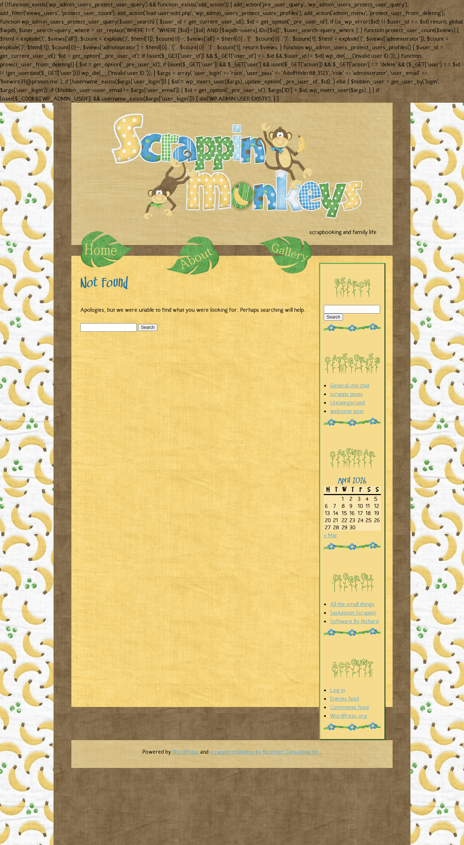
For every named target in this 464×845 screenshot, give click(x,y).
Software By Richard (354, 621)
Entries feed (344, 698)
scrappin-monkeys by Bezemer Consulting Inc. (265, 751)
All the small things (352, 603)
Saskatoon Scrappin (353, 612)
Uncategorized (347, 402)
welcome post (347, 410)
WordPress (185, 751)
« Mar (331, 535)
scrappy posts (346, 393)
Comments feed (349, 707)
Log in (337, 689)
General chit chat (349, 385)
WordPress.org (348, 715)
